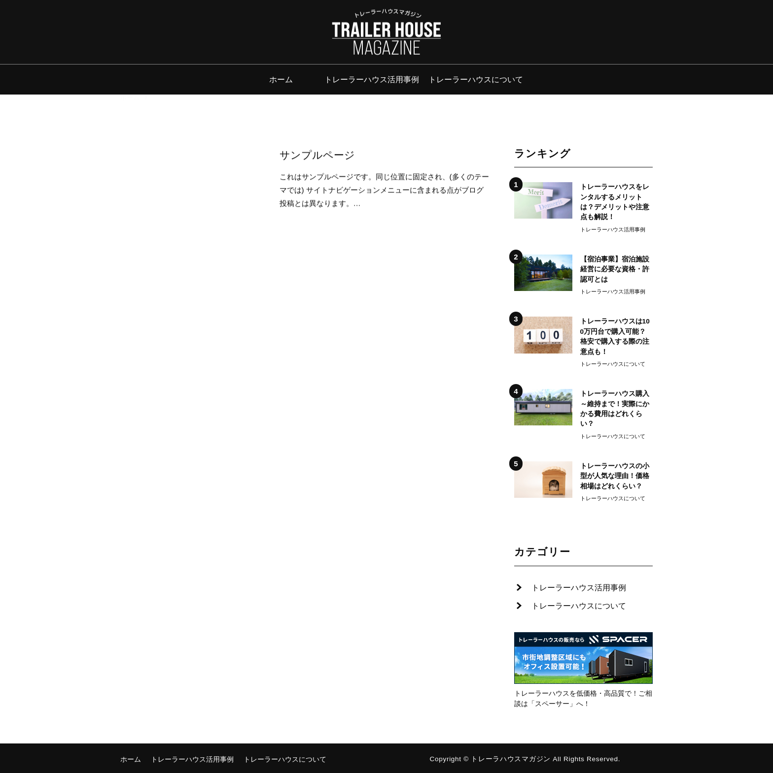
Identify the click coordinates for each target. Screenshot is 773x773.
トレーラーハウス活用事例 (371, 79)
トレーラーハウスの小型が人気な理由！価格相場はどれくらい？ (614, 476)
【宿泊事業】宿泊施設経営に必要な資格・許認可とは (614, 269)
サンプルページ (317, 155)
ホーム (281, 79)
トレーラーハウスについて (475, 79)
